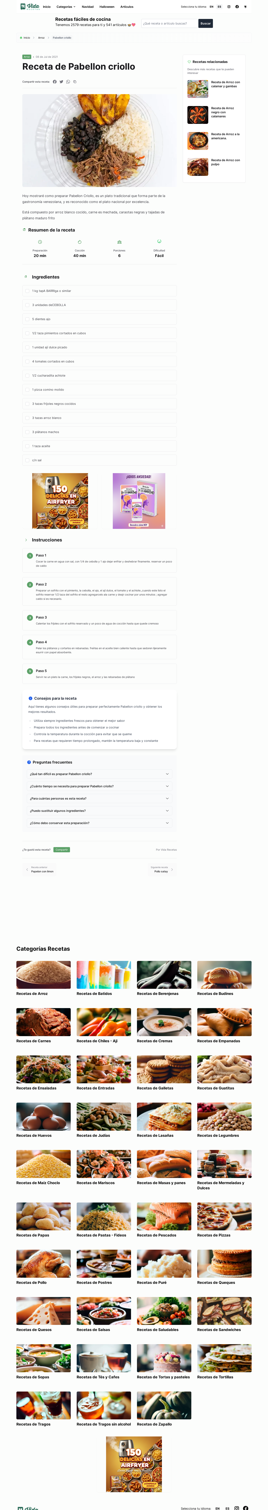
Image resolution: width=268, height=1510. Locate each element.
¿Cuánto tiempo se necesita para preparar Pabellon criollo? (99, 786)
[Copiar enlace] (75, 82)
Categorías (66, 7)
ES (219, 6)
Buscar (206, 23)
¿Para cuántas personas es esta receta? (99, 798)
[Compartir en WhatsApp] (68, 82)
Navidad (88, 7)
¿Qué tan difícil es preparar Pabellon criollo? (99, 774)
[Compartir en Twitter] (61, 82)
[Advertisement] (134, 917)
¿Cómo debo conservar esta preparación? (99, 823)
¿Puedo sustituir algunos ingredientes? (99, 811)
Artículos (126, 7)
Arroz (41, 37)
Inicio (47, 7)
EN (211, 6)
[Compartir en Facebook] (55, 82)
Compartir (62, 849)
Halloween (107, 7)
